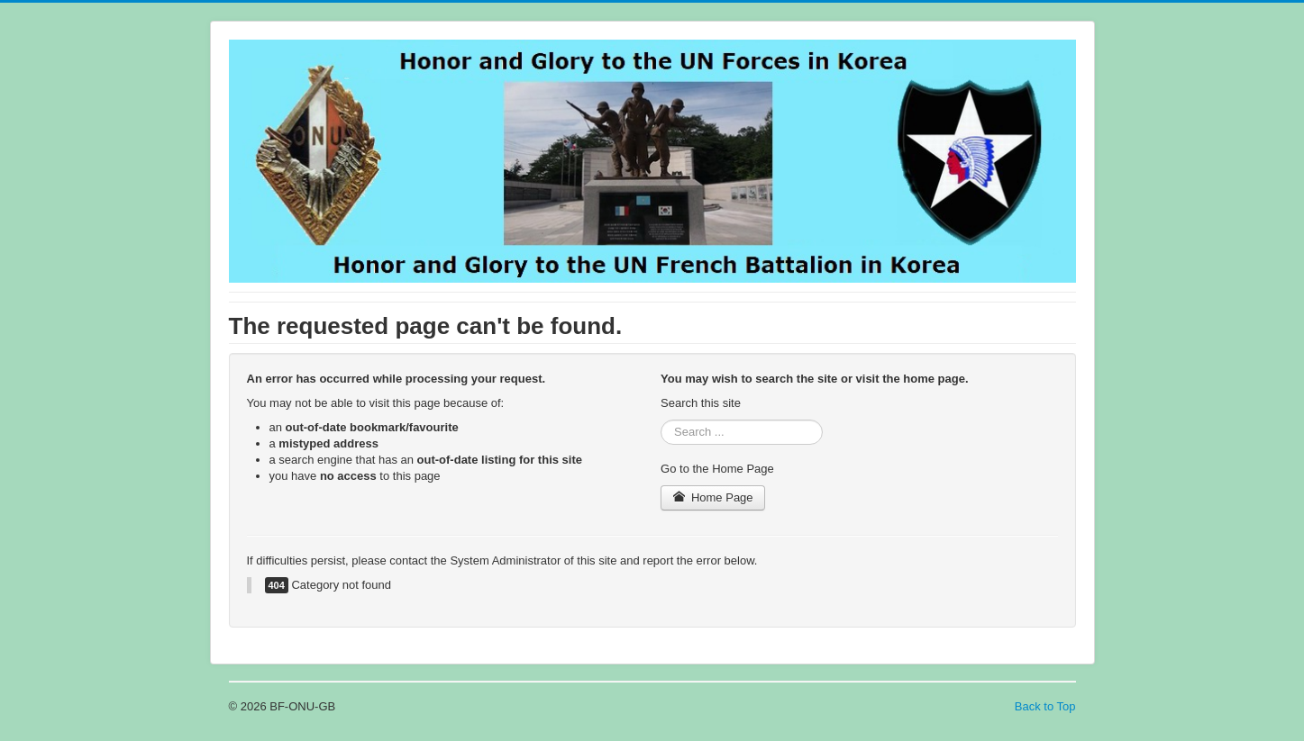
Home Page (712, 497)
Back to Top (1045, 706)
